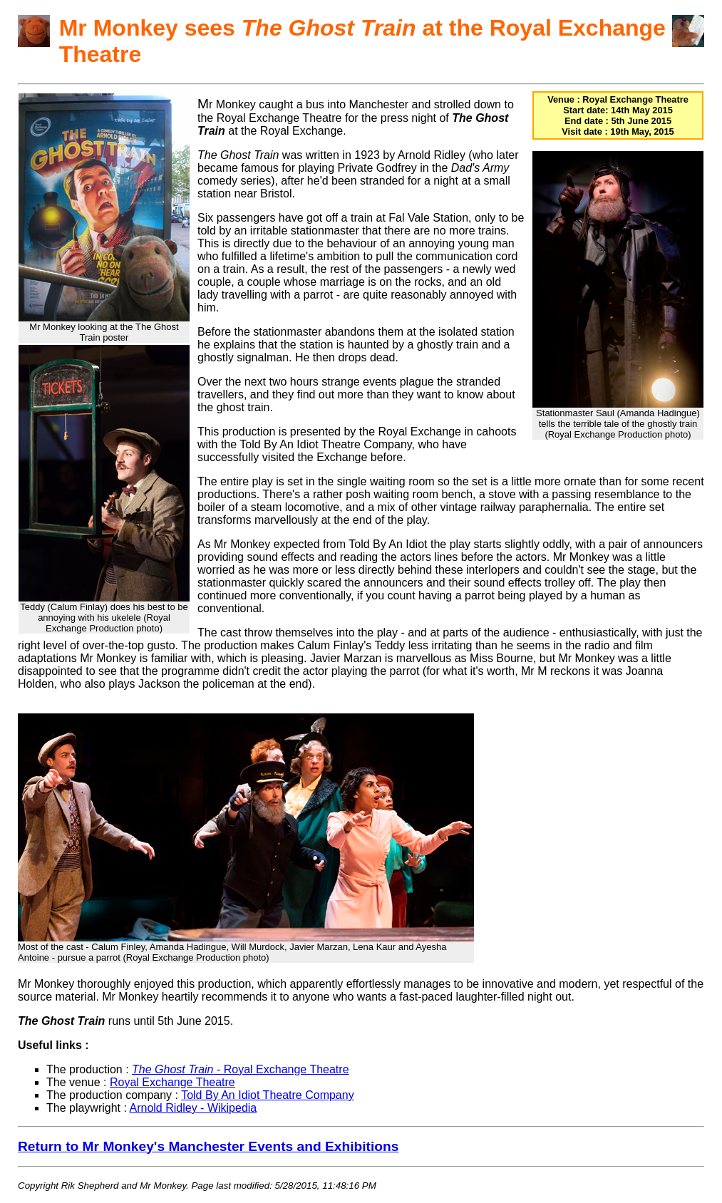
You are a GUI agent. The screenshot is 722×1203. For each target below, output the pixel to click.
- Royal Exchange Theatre (240, 1069)
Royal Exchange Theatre (172, 1082)
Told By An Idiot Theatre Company (267, 1095)
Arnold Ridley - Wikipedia (193, 1108)
